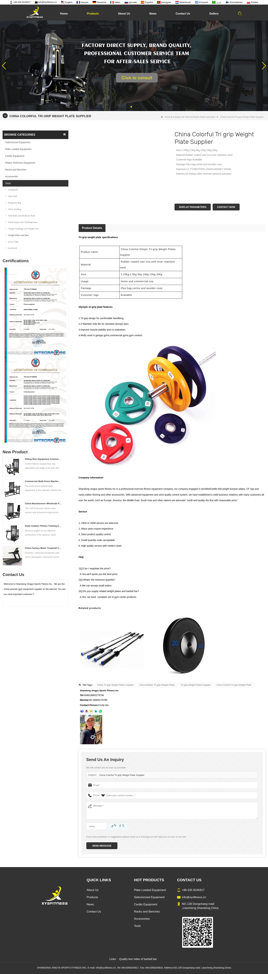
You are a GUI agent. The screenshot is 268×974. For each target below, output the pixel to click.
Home (64, 13)
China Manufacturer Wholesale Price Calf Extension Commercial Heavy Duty (43, 503)
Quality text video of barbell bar (138, 959)
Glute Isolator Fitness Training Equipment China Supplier (43, 526)
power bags (12, 241)
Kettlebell (11, 248)
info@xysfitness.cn (46, 2)
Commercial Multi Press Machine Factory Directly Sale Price (43, 481)
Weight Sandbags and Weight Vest (22, 228)
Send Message (102, 845)
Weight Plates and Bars (204, 117)
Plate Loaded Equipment (18, 149)
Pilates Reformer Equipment (20, 162)
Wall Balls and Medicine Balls (20, 215)
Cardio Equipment (14, 156)
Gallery (214, 13)
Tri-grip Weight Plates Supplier (196, 685)
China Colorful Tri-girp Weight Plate (234, 685)
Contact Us (183, 13)
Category (177, 117)
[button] (131, 106)
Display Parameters (192, 207)
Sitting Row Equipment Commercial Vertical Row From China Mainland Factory (43, 459)
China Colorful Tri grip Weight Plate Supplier (121, 775)
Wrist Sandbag (13, 209)
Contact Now (226, 207)
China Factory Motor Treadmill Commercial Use (43, 548)
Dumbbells (12, 189)
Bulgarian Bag (13, 202)
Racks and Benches (15, 169)
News (153, 13)
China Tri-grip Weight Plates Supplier (115, 685)
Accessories (11, 176)
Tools (187, 117)
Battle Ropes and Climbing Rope (22, 222)
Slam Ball (11, 196)
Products (93, 13)
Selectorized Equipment (17, 142)
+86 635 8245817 (20, 2)
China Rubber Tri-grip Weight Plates (157, 685)
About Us (124, 13)
